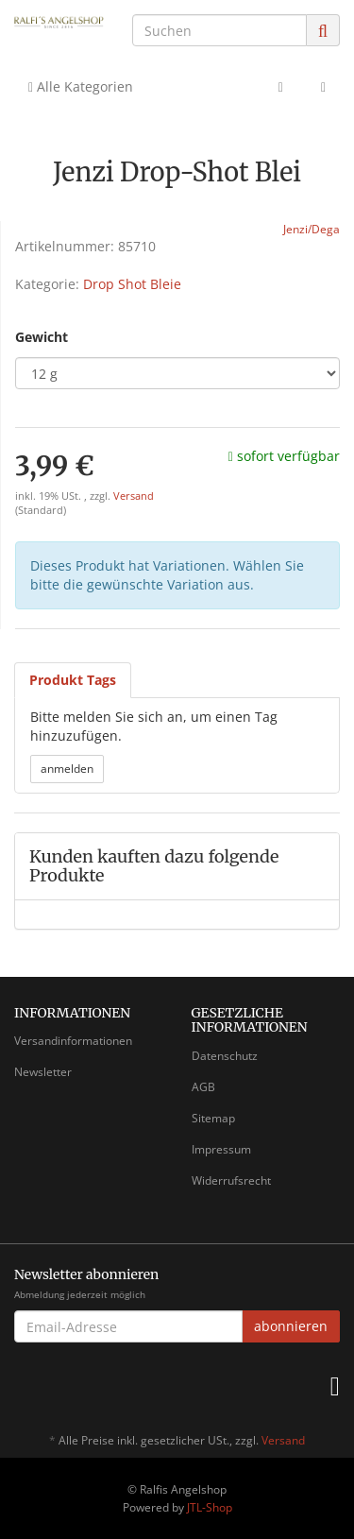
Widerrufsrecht (231, 1180)
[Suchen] (219, 30)
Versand (133, 496)
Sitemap (213, 1118)
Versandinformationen (73, 1041)
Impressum (221, 1149)
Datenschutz (225, 1056)
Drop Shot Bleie (132, 284)
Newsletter (43, 1072)
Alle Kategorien (80, 86)
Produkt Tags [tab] (72, 680)
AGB (203, 1087)
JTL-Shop (209, 1507)
